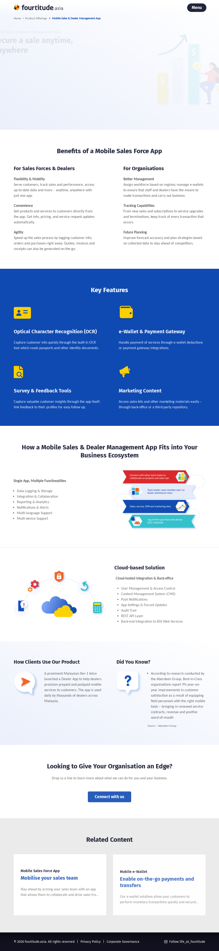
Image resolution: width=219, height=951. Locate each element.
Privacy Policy (90, 942)
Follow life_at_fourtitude (184, 941)
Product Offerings (36, 18)
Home (17, 18)
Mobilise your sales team (49, 890)
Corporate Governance (123, 942)
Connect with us (109, 804)
